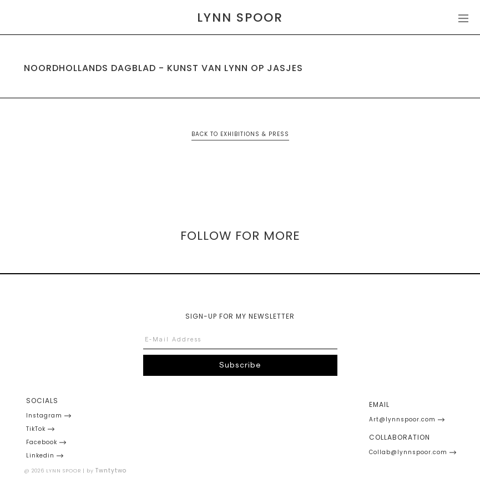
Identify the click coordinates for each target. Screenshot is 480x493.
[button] (462, 17)
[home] (240, 18)
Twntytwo (111, 470)
